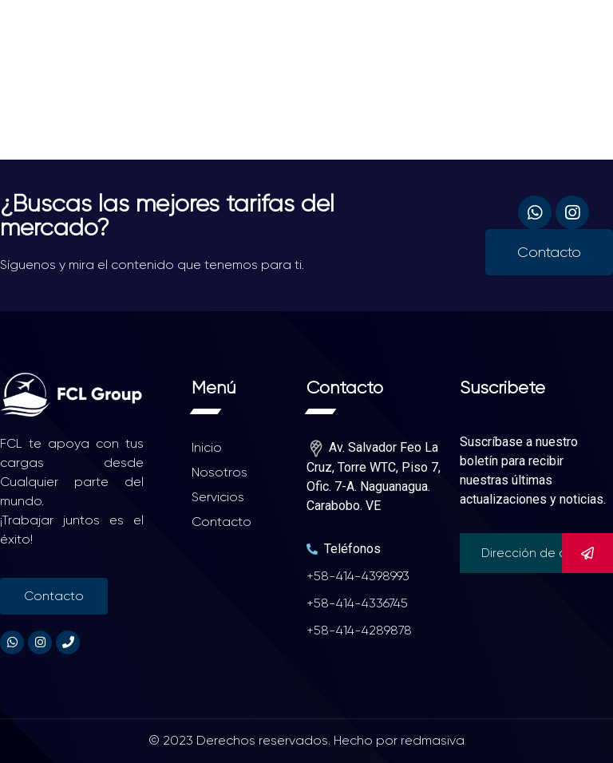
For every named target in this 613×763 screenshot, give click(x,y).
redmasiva (433, 740)
